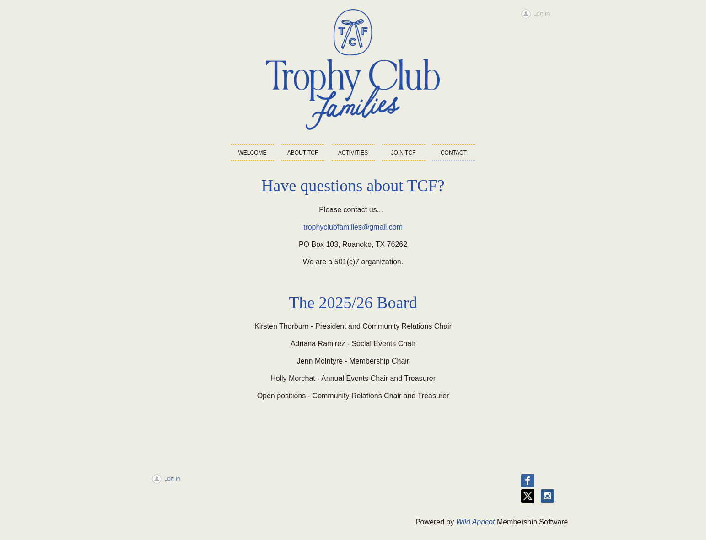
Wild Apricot (475, 522)
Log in (542, 13)
